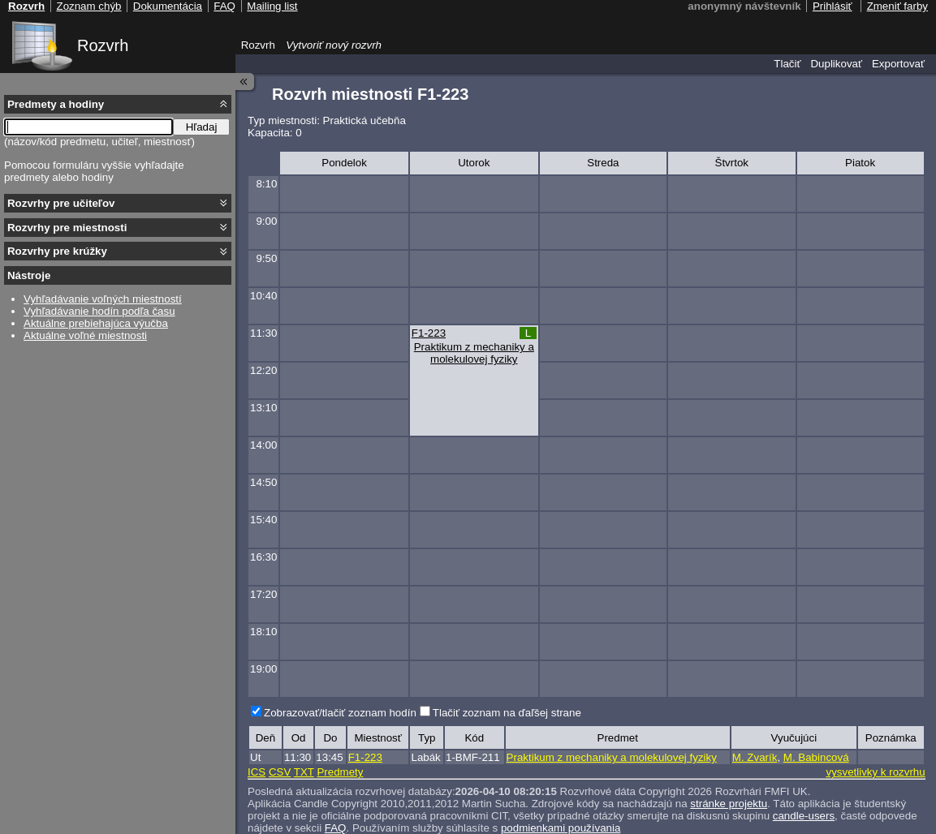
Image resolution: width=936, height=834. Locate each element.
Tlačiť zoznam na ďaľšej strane (507, 713)
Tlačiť (787, 64)
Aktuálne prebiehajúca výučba (96, 323)
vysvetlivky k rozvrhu (875, 772)
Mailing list (272, 6)
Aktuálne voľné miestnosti (85, 335)
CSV (280, 772)
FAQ (336, 828)
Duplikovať (836, 64)
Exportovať (898, 64)
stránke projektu (728, 803)
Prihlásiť (832, 6)
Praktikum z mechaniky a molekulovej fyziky (474, 353)
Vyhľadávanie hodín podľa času (99, 311)
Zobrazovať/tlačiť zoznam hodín (340, 713)
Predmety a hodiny (55, 104)
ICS (256, 772)
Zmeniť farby (897, 6)
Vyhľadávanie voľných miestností (103, 299)
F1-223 (429, 333)
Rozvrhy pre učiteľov (61, 203)
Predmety (340, 772)
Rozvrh (102, 45)
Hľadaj (202, 127)
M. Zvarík (755, 757)
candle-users (804, 816)
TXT (304, 772)
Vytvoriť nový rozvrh (334, 45)
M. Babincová (816, 757)
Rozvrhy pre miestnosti (67, 227)
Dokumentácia (167, 6)
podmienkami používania (560, 828)
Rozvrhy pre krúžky (57, 251)
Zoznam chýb (88, 6)
